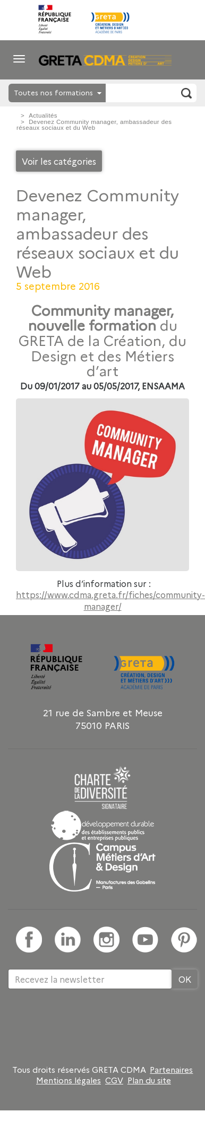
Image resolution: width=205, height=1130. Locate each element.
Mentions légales (68, 1080)
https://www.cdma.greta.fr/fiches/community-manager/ (110, 600)
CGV (114, 1080)
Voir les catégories (59, 161)
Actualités (43, 115)
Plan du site (149, 1080)
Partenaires (171, 1069)
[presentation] (88, 1023)
